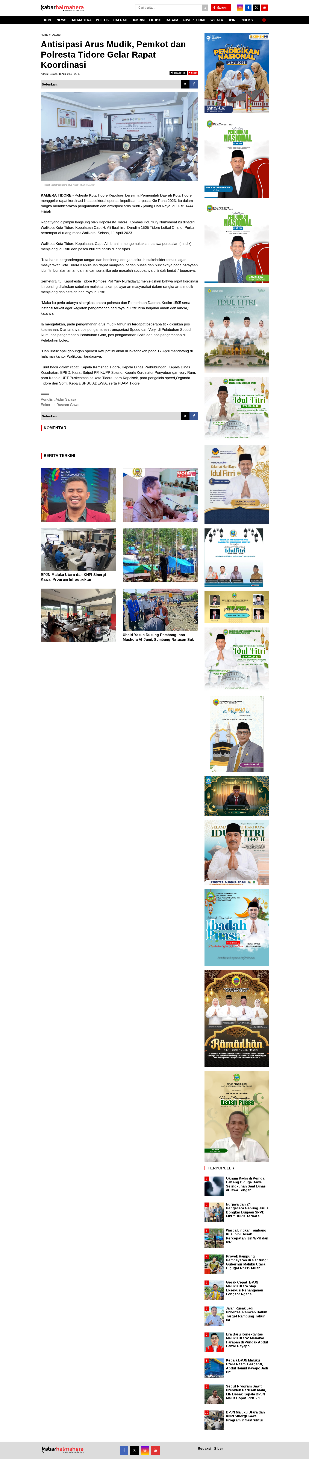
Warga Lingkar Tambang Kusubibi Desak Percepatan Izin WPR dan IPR (247, 1236)
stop (193, 72)
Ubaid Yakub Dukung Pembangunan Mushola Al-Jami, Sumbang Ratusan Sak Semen (158, 639)
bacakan (178, 72)
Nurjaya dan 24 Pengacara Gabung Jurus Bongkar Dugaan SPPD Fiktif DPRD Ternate (247, 1210)
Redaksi (204, 1448)
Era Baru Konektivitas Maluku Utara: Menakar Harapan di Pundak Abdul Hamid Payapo (247, 1340)
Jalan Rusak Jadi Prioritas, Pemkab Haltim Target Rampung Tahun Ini (246, 1314)
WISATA (217, 20)
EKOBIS (155, 20)
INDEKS (247, 20)
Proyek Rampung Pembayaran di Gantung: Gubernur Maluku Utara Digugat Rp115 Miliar (247, 1262)
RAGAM (172, 20)
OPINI (231, 20)
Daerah (56, 34)
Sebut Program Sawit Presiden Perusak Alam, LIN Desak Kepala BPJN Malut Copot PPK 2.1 (246, 1392)
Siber (218, 1448)
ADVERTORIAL (194, 20)
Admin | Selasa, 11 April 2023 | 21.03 (60, 74)
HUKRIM (138, 20)
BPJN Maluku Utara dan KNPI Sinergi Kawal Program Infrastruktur (245, 1416)
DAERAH (120, 20)
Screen (221, 7)
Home (44, 34)
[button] (264, 18)
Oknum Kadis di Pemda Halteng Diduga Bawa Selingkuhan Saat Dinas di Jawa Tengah (246, 1184)
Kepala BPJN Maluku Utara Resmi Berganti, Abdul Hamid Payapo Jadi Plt (247, 1366)
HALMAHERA (81, 20)
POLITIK (102, 20)
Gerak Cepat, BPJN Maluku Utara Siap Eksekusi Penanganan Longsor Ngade (244, 1288)
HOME (47, 20)
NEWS (61, 20)
